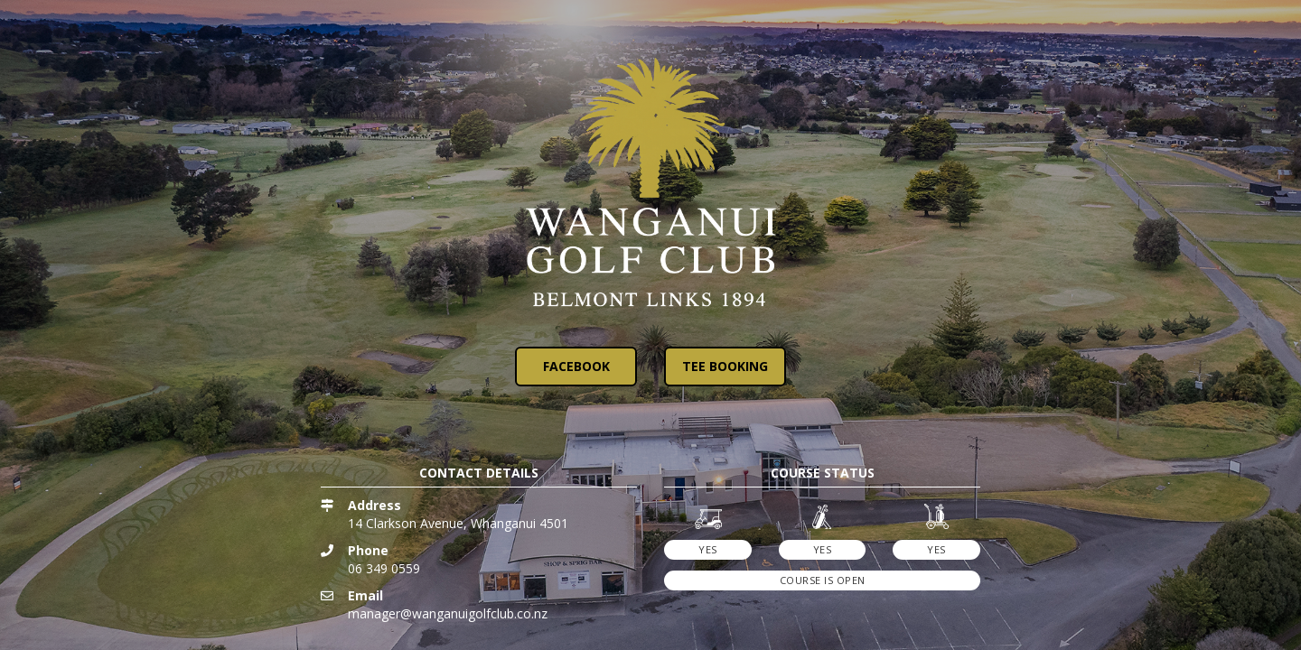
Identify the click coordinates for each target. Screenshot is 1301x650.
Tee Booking (725, 366)
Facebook (576, 366)
